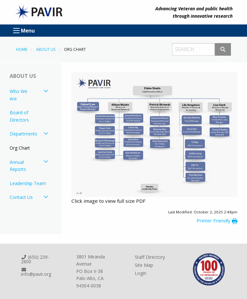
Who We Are (18, 94)
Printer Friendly (217, 220)
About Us (45, 49)
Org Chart (20, 148)
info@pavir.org (36, 272)
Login (140, 273)
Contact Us (21, 197)
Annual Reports (18, 165)
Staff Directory (150, 257)
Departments (23, 134)
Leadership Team (28, 183)
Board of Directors (19, 116)
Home (21, 49)
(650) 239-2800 (35, 259)
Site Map (144, 265)
